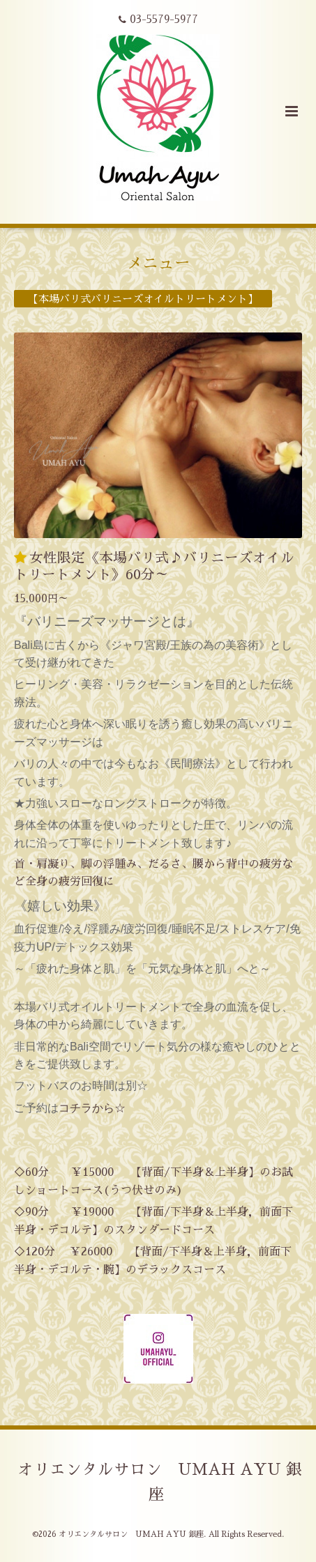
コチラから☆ (92, 1108)
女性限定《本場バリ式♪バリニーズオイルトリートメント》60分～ (154, 566)
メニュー (158, 263)
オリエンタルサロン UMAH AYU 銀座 (159, 1482)
